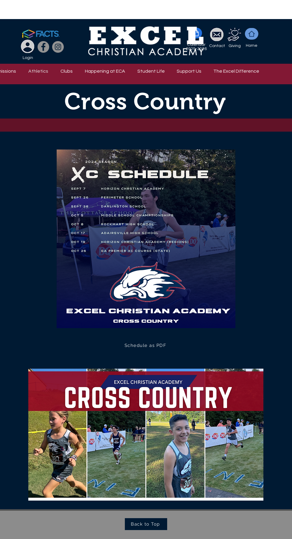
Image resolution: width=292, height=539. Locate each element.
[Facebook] (43, 47)
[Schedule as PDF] (146, 345)
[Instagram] (58, 47)
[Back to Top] (146, 524)
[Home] (251, 34)
